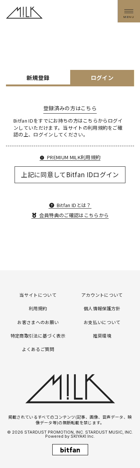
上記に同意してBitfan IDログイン (70, 174)
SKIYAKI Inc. (83, 436)
